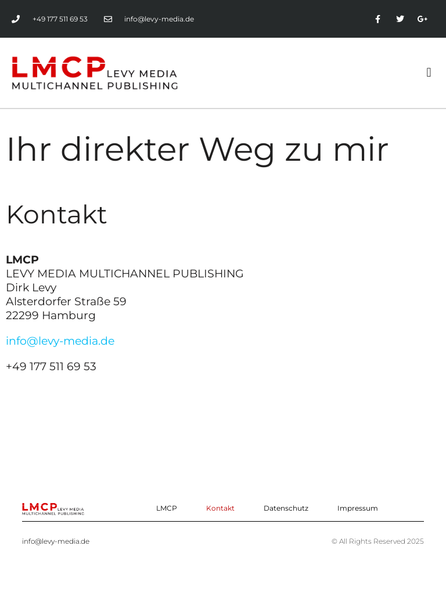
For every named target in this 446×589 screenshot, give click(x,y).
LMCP (166, 508)
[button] (428, 72)
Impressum (357, 508)
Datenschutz (286, 508)
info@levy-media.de (60, 341)
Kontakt (220, 508)
